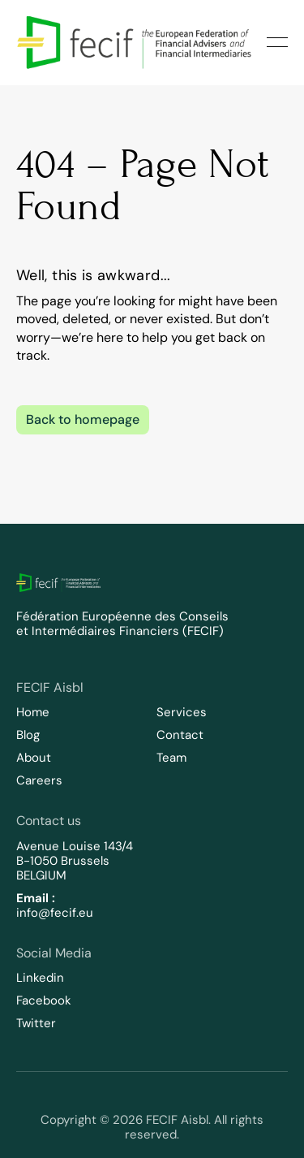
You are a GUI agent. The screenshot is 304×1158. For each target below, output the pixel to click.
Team (171, 758)
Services (181, 712)
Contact (179, 735)
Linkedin (40, 978)
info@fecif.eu (54, 913)
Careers (39, 780)
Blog (28, 735)
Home (32, 712)
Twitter (36, 1023)
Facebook (43, 1000)
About (33, 758)
